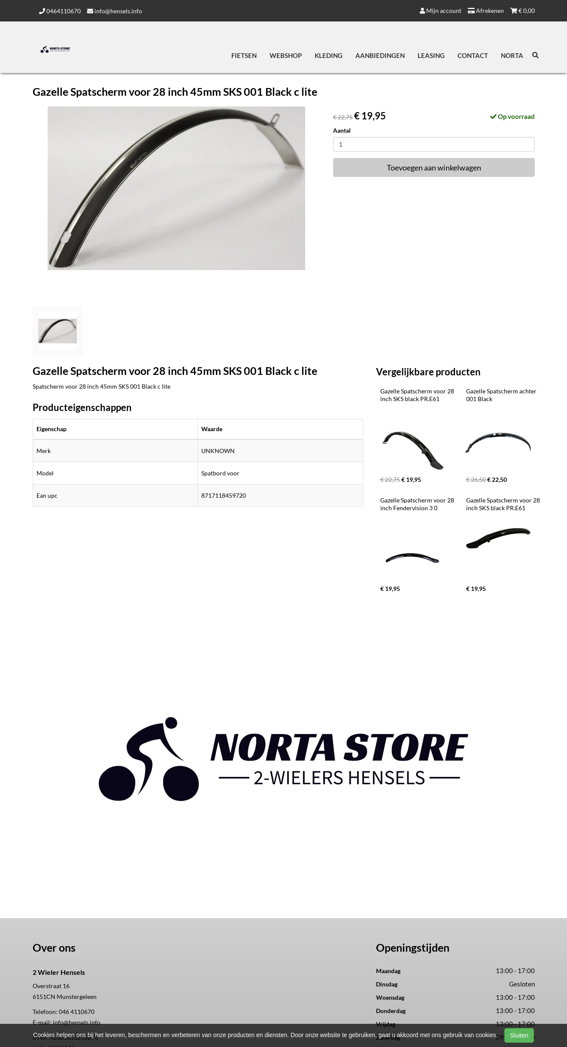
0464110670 (60, 11)
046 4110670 (76, 1011)
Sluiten (519, 1035)
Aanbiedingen (380, 55)
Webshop (286, 55)
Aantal (342, 130)
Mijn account (440, 10)
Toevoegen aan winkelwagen (434, 167)
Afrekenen (486, 10)
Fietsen (244, 55)
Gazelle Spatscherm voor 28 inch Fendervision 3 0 (417, 503)
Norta (512, 55)
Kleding (329, 55)
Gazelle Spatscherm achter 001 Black (502, 394)
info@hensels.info (114, 11)
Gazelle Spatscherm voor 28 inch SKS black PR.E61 (417, 394)
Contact (473, 55)
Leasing (431, 55)
